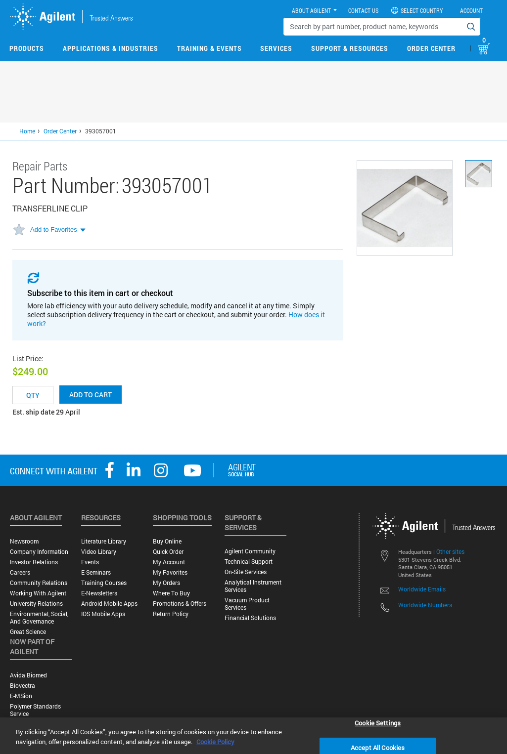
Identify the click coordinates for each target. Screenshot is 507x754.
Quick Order (168, 551)
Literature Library (103, 541)
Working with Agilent (38, 593)
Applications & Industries (110, 48)
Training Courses (104, 582)
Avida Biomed (28, 675)
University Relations (36, 603)
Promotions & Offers (179, 603)
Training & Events (209, 48)
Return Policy (170, 614)
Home (27, 131)
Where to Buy (171, 593)
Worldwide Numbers (425, 605)
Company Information (39, 551)
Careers (20, 572)
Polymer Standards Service (35, 710)
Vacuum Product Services (247, 603)
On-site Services (246, 572)
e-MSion (21, 696)
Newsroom (24, 541)
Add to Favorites (53, 229)
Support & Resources (349, 48)
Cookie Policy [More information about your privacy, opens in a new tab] (215, 741)
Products (26, 48)
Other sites (450, 551)
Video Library (98, 551)
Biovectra (22, 685)
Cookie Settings (378, 722)
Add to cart (90, 394)
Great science (28, 631)
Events (90, 562)
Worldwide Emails (422, 589)
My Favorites (170, 572)
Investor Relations (34, 562)
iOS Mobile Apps (103, 614)
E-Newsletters (99, 593)
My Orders (166, 582)
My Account (169, 562)
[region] (253, 735)
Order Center (431, 48)
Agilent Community (250, 551)
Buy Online (167, 541)
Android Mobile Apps (109, 603)
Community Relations (38, 582)
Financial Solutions (250, 618)
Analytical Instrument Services (253, 586)
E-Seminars (96, 572)
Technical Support (249, 561)
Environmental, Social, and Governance (39, 617)
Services (276, 48)
